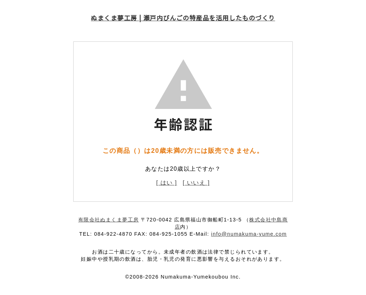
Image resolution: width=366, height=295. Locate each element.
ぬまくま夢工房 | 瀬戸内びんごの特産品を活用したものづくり (183, 17)
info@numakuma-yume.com (249, 234)
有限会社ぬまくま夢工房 (108, 219)
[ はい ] (166, 183)
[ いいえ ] (196, 183)
